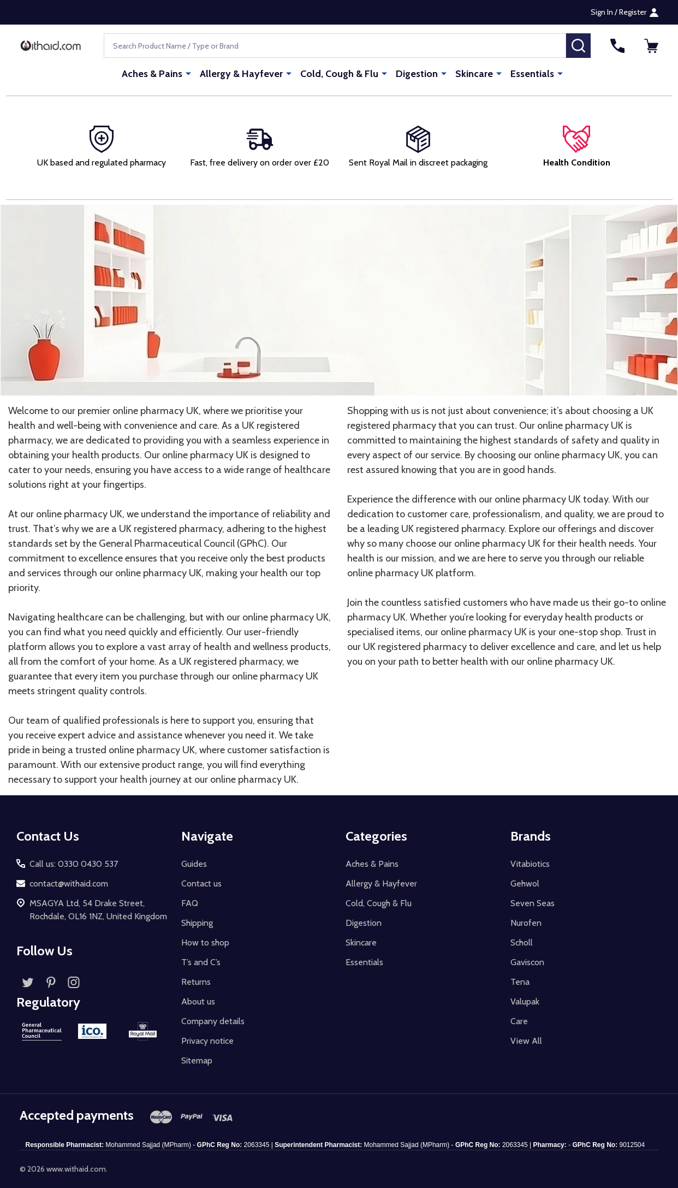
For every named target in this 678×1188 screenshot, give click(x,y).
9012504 (632, 1145)
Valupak (524, 1001)
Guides (194, 864)
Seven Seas (532, 903)
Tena (520, 982)
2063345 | (516, 1145)
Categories (376, 836)
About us (198, 1001)
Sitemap (196, 1060)
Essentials (532, 74)
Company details (213, 1021)
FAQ (189, 903)
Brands (530, 836)
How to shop (205, 942)
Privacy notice (207, 1041)
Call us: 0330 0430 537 (73, 864)
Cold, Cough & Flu (339, 74)
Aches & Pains (152, 74)
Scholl (521, 942)
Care (519, 1021)
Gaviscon (527, 962)
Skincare (474, 74)
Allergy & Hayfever (241, 74)
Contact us (201, 883)
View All (526, 1041)
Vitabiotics (530, 864)
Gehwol (524, 883)
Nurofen (526, 923)
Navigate (207, 836)
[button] (576, 147)
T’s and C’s (201, 962)
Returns (196, 982)
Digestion (417, 74)
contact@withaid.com (68, 883)
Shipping (197, 923)
